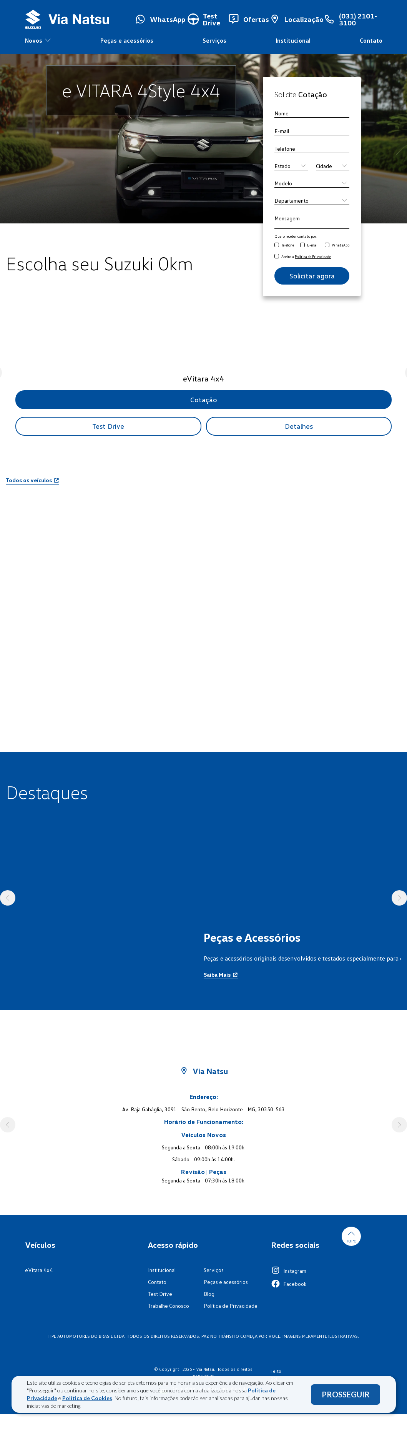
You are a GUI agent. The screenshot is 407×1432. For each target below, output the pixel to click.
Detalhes (299, 426)
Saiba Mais (221, 974)
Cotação (203, 399)
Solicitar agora (312, 275)
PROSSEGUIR (346, 1394)
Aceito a (306, 256)
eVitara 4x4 (39, 1270)
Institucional (293, 40)
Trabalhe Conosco (168, 1305)
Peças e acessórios (126, 40)
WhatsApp (340, 245)
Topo (351, 1236)
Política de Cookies (87, 1398)
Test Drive (108, 426)
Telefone (287, 245)
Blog (209, 1293)
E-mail (313, 245)
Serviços (214, 40)
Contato (371, 40)
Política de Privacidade (230, 1305)
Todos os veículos (32, 480)
